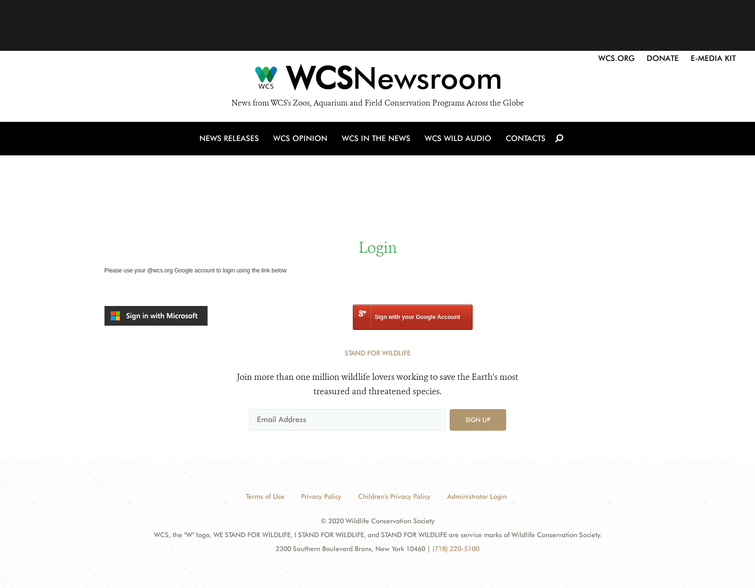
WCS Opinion (300, 138)
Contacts (526, 138)
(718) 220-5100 (455, 549)
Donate (663, 58)
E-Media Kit (713, 58)
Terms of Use (265, 496)
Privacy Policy (321, 496)
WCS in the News (376, 138)
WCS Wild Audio (458, 138)
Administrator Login (477, 496)
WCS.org (616, 58)
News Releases (229, 138)
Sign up (477, 419)
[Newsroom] (377, 80)
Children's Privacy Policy (394, 496)
